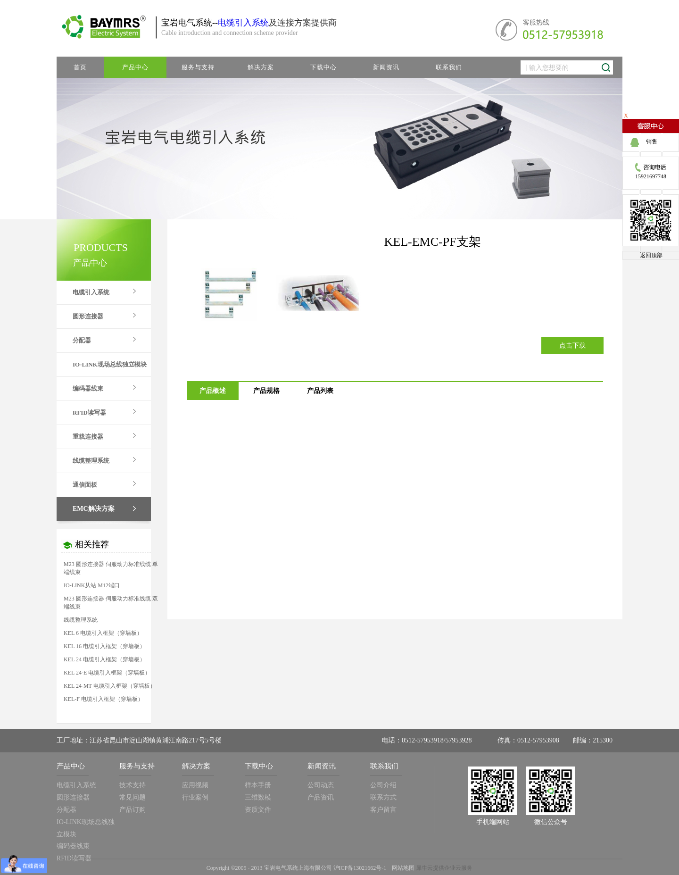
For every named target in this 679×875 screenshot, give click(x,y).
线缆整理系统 (81, 620)
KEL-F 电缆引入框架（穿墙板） (103, 699)
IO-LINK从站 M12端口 (92, 585)
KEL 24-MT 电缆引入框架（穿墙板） (110, 686)
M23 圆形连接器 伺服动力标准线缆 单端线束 (111, 568)
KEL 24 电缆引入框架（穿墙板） (104, 659)
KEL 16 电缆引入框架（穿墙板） (104, 646)
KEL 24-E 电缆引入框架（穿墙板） (107, 672)
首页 (80, 67)
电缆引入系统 (243, 22)
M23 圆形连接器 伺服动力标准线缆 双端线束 (111, 602)
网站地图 (401, 868)
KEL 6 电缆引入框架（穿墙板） (103, 633)
